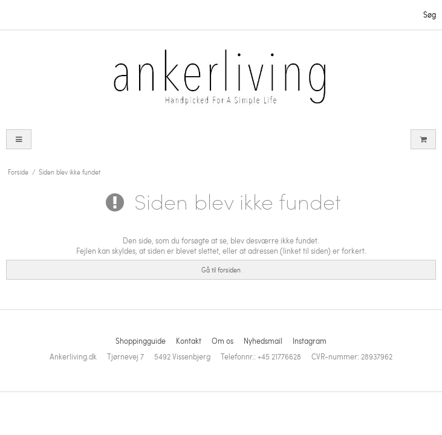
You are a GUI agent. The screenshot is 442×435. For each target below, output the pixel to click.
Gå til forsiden (221, 269)
